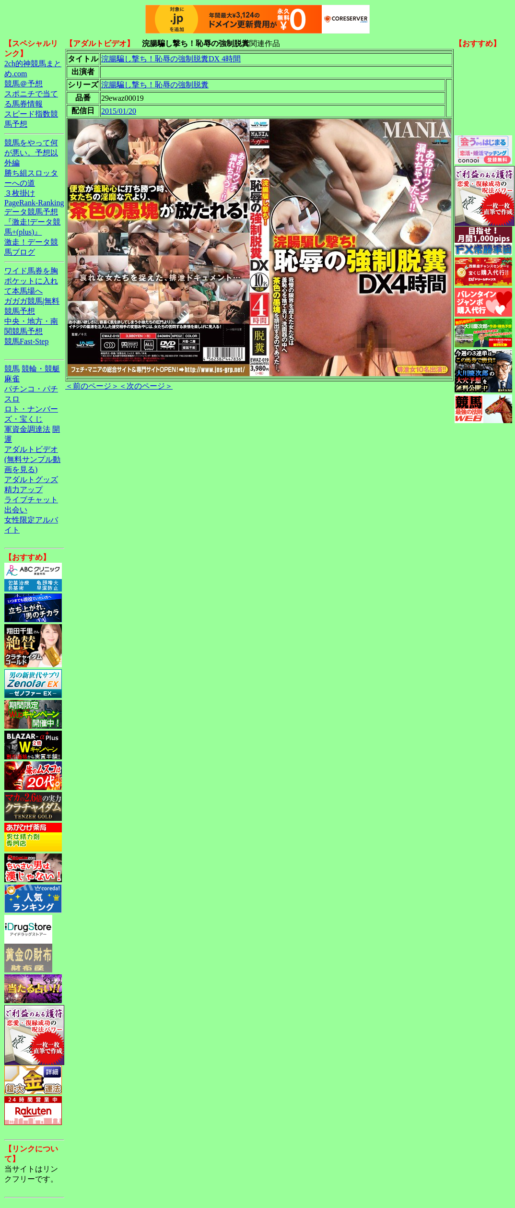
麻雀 (12, 379)
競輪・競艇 (41, 369)
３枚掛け (19, 193)
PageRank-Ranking (34, 203)
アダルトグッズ (31, 479)
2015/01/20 (118, 111)
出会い (15, 510)
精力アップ (23, 490)
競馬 (12, 369)
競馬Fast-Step (26, 341)
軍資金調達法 (27, 429)
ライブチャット (31, 500)
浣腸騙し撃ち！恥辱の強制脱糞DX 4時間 (171, 59)
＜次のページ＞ (146, 386)
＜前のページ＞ (92, 386)
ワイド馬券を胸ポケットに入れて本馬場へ (31, 281)
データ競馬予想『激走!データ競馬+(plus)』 (32, 222)
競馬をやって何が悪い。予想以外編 (31, 153)
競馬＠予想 (23, 84)
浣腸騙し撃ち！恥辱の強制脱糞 (155, 85)
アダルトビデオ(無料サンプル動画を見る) (32, 459)
